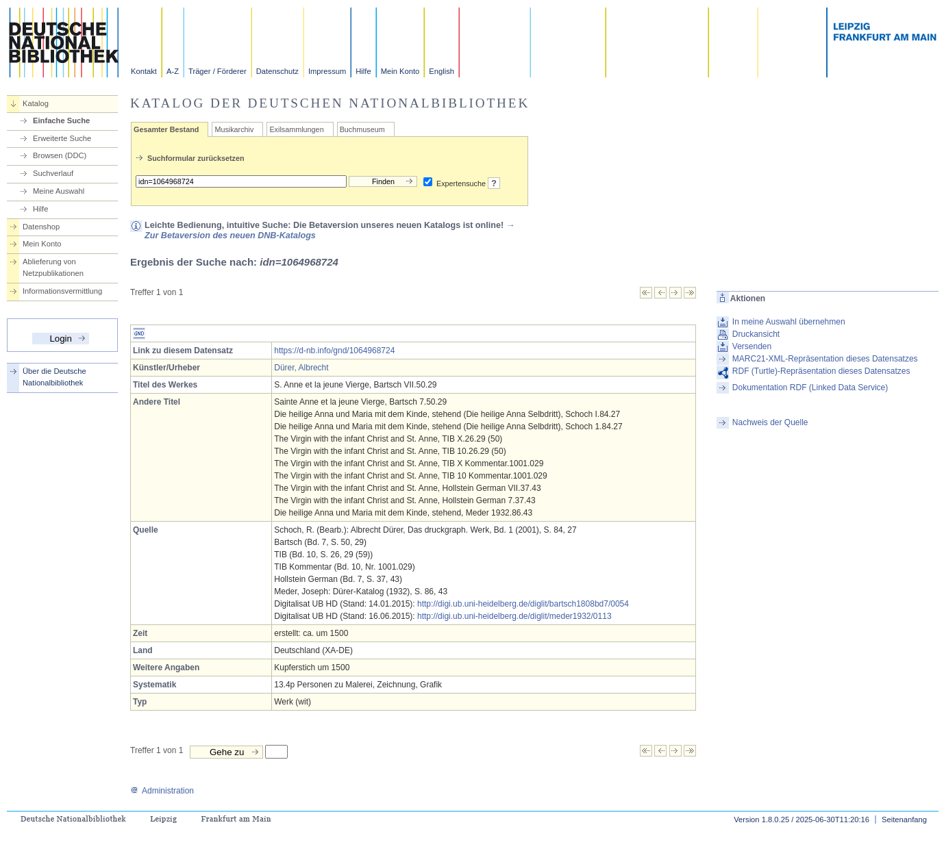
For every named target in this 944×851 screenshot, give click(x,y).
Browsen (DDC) (59, 155)
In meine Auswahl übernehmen (788, 322)
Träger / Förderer (217, 71)
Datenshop (41, 227)
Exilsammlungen (296, 129)
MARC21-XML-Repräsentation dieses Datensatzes (825, 359)
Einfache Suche (61, 120)
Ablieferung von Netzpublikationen (53, 267)
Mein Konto (400, 71)
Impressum (327, 71)
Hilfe (363, 71)
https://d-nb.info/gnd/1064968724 (334, 350)
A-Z (172, 71)
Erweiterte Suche (62, 138)
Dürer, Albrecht (301, 367)
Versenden (751, 346)
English (441, 71)
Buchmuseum (362, 129)
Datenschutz (277, 71)
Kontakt (144, 71)
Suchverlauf (53, 173)
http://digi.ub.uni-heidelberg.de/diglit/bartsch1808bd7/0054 (523, 604)
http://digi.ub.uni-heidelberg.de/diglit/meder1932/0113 (514, 616)
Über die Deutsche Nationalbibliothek (54, 377)
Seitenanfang (904, 819)
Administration (162, 791)
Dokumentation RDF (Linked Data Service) (810, 387)
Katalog (36, 103)
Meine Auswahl (58, 191)
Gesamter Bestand (166, 129)
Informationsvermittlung (62, 291)
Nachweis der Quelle (770, 422)
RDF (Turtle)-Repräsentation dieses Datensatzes (821, 371)
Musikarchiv (233, 129)
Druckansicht (756, 334)
